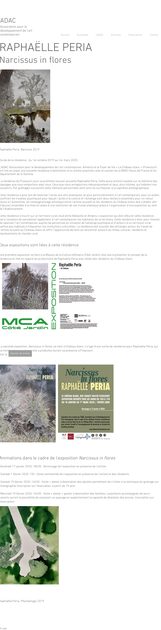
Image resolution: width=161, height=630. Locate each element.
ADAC (8, 21)
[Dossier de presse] (20, 353)
